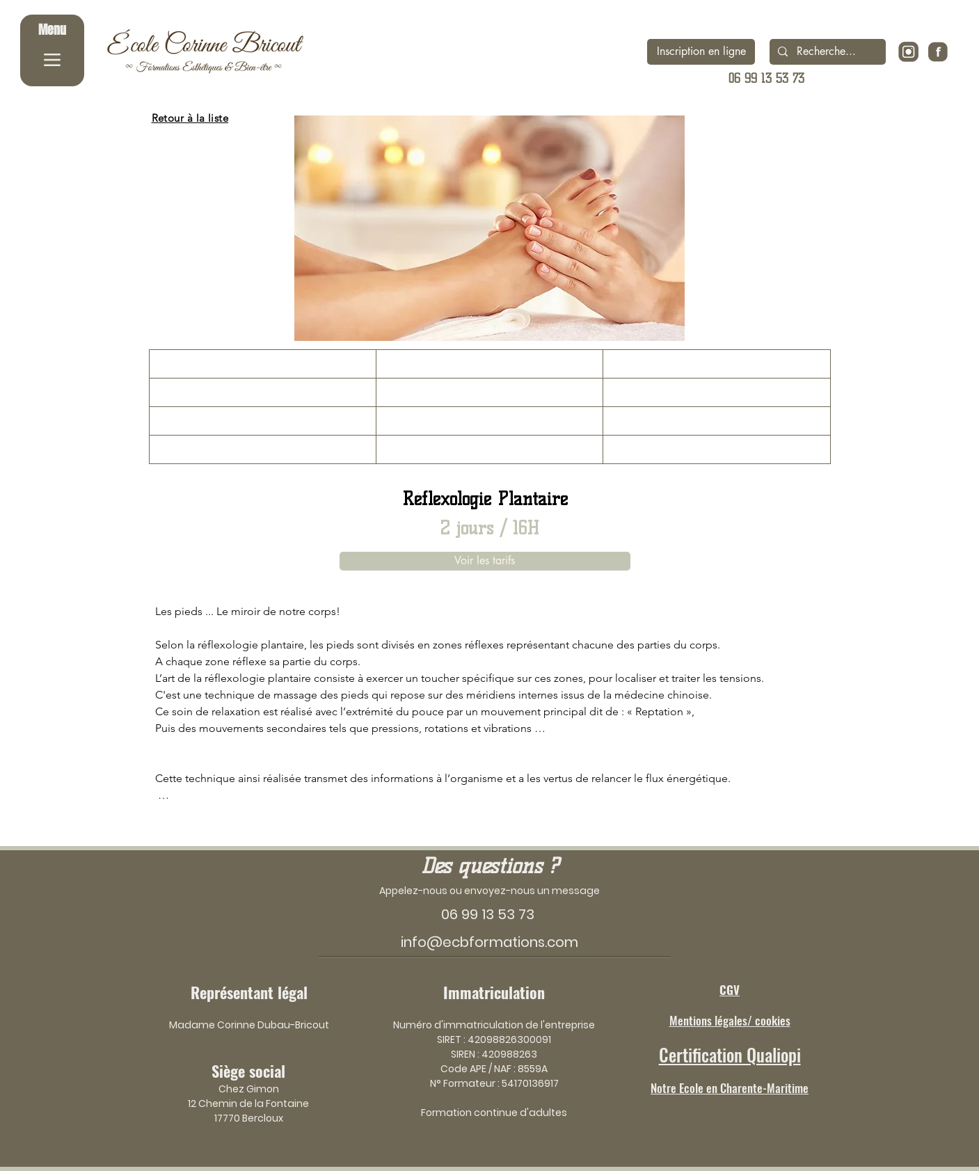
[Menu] (52, 50)
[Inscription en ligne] (701, 52)
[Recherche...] (826, 51)
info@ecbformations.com (489, 942)
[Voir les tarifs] (485, 561)
